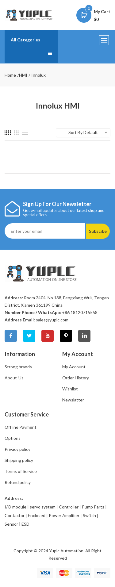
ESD (25, 524)
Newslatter (73, 399)
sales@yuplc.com (52, 319)
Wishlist (70, 388)
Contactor (15, 515)
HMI (23, 75)
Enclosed (36, 515)
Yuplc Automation (66, 550)
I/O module (15, 506)
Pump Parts (93, 506)
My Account (74, 366)
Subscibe (98, 231)
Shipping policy (19, 460)
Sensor (11, 524)
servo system (43, 506)
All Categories (25, 39)
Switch (89, 515)
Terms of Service (21, 471)
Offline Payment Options (20, 432)
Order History (75, 377)
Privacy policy (17, 449)
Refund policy (18, 482)
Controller (69, 506)
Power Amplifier (64, 515)
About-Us (14, 377)
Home (10, 75)
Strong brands (18, 366)
